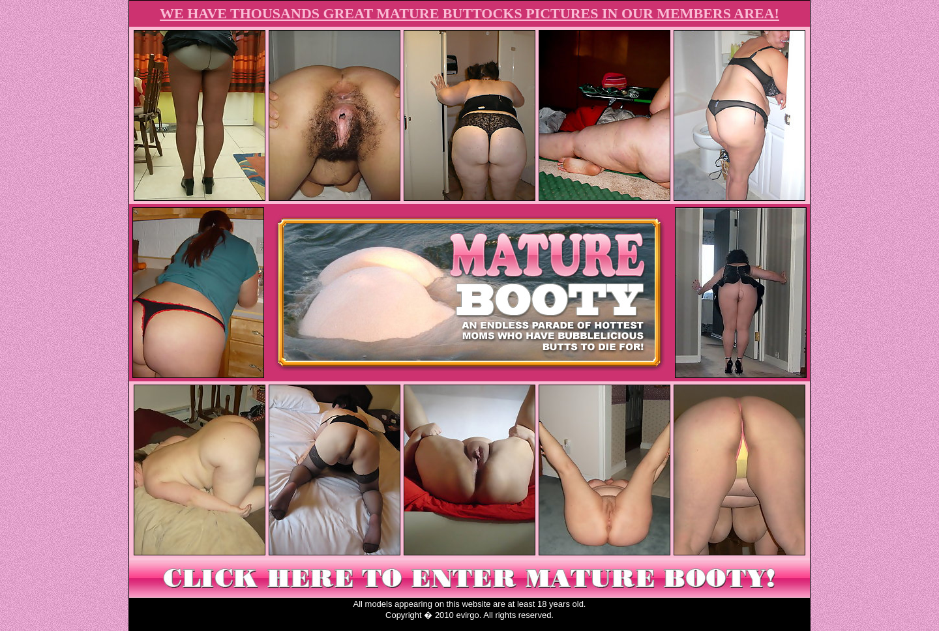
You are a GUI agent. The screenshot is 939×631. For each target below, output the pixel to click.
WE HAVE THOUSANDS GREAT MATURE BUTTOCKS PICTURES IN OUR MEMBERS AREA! (469, 13)
